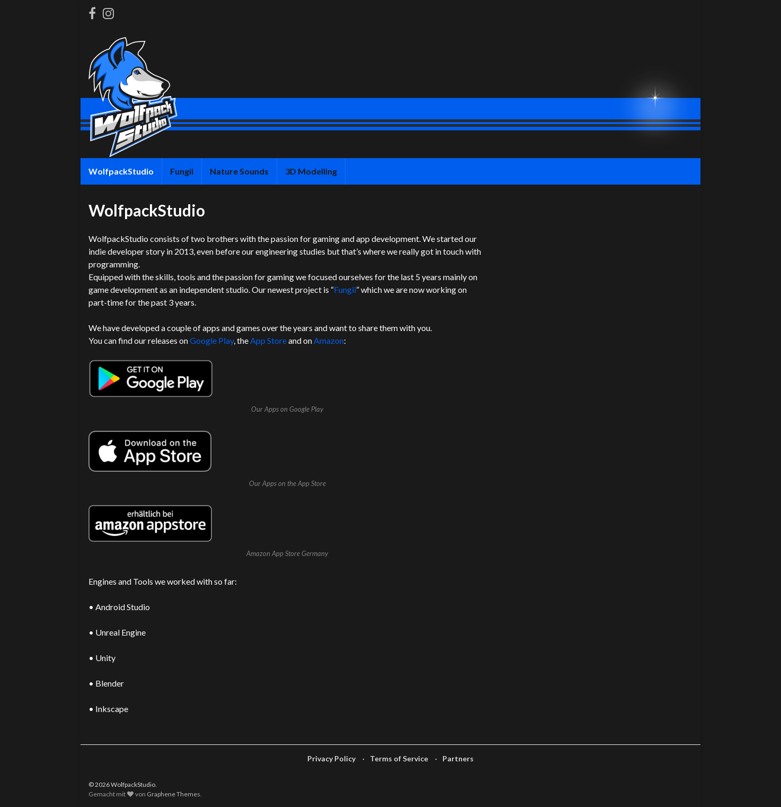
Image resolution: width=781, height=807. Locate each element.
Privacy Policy (331, 758)
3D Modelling (311, 171)
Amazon (329, 340)
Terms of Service (399, 758)
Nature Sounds (239, 171)
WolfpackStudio (121, 171)
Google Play (212, 340)
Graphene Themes (173, 794)
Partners (458, 758)
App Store (268, 340)
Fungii (181, 171)
